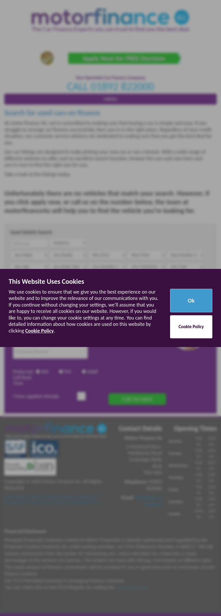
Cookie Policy (39, 331)
